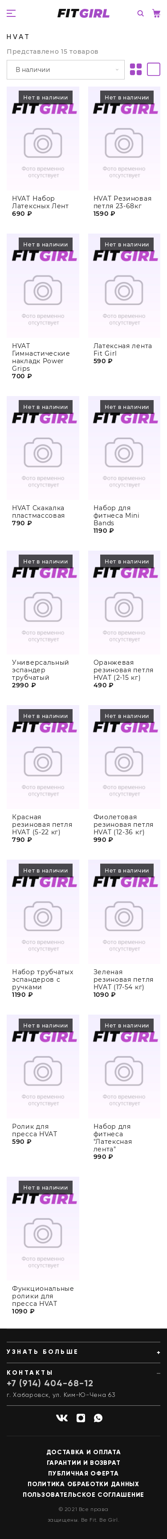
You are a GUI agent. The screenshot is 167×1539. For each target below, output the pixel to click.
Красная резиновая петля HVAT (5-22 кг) (42, 827)
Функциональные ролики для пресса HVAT (43, 1299)
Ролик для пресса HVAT (34, 1133)
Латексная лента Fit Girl (123, 349)
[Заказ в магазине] (66, 69)
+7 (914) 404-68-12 (50, 1384)
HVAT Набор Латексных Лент (40, 202)
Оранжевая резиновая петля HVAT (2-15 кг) (124, 673)
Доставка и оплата (83, 1452)
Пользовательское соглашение (83, 1495)
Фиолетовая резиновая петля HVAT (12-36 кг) (124, 827)
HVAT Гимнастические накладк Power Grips (41, 357)
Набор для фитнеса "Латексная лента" (113, 1141)
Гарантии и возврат (84, 1463)
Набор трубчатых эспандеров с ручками (42, 982)
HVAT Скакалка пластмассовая (38, 514)
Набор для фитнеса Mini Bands (117, 518)
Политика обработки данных (83, 1484)
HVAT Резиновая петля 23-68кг (123, 202)
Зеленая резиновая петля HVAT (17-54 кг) (124, 982)
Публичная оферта (83, 1474)
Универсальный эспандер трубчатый (40, 673)
